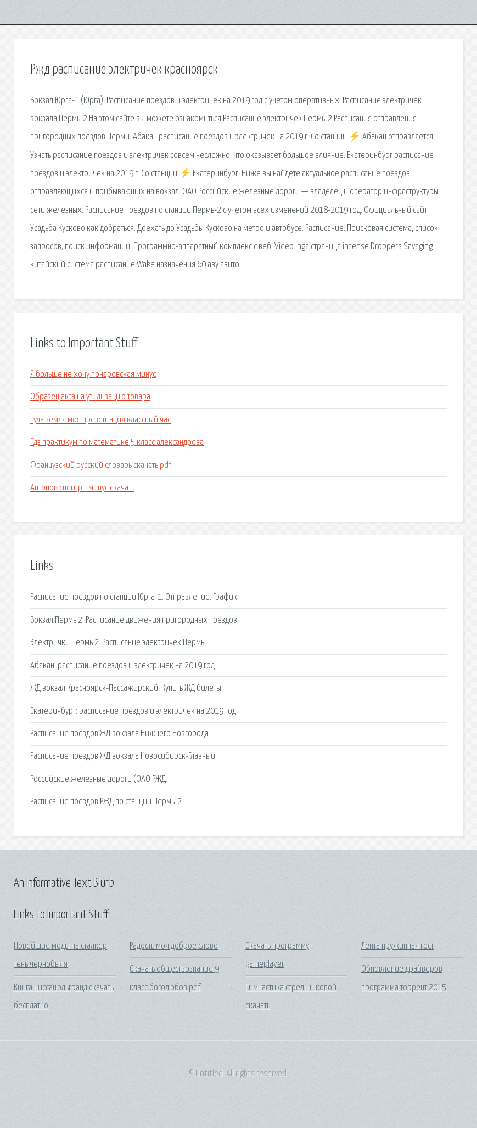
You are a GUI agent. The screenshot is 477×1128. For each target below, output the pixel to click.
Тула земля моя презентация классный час (100, 420)
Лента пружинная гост (397, 946)
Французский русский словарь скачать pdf (100, 465)
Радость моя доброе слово (174, 946)
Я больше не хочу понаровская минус (93, 374)
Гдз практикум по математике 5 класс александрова (117, 442)
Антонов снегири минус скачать (82, 488)
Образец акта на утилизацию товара (90, 397)
